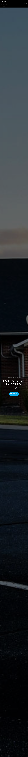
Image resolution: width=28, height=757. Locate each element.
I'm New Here (14, 393)
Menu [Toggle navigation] (25, 4)
